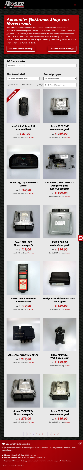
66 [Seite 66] (53, 434)
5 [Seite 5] (36, 434)
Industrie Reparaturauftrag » (62, 49)
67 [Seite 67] (58, 434)
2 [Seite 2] (27, 434)
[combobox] (23, 78)
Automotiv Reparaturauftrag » (21, 49)
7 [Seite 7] (42, 434)
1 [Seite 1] (24, 434)
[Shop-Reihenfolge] (60, 85)
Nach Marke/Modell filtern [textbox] (18, 78)
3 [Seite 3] (30, 434)
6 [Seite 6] (39, 434)
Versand (31, 137)
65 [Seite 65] (49, 434)
